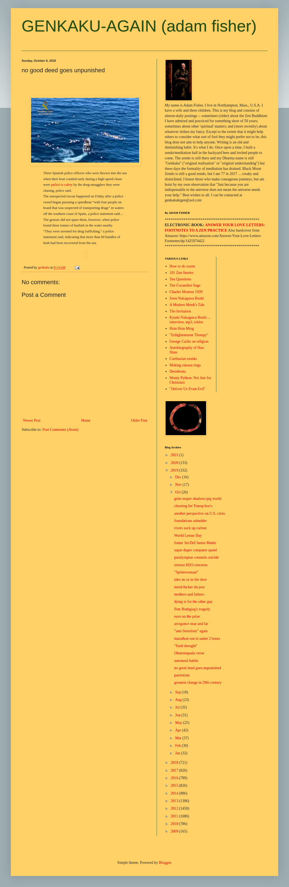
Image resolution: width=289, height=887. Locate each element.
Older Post (139, 420)
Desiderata (178, 371)
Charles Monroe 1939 (186, 292)
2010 (175, 824)
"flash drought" (185, 646)
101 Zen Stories (182, 273)
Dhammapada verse (189, 653)
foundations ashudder (190, 521)
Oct (178, 492)
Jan (178, 753)
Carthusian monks (183, 359)
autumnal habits (186, 661)
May (179, 723)
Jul (177, 707)
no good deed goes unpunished (197, 668)
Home (85, 420)
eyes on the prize (187, 616)
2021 (175, 455)
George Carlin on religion (189, 341)
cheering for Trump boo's (193, 506)
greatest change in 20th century (197, 682)
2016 (175, 778)
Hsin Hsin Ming (182, 328)
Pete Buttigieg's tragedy (192, 609)
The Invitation (180, 311)
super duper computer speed (195, 550)
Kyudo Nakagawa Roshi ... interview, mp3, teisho (190, 319)
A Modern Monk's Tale (187, 305)
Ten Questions (180, 279)
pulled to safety (62, 185)
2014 (175, 793)
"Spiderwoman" (186, 572)
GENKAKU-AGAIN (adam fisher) (139, 26)
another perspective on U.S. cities (199, 513)
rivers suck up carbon (190, 528)
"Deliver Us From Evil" (188, 389)
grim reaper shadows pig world (197, 499)
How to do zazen (182, 266)
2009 (175, 831)
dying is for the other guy (193, 602)
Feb (178, 746)
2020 (175, 463)
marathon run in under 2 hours (197, 639)
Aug (179, 700)
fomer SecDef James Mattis (195, 543)
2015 (175, 785)
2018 (175, 763)
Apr (178, 730)
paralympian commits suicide (196, 557)
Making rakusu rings (185, 365)
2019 (175, 470)
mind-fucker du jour (189, 587)
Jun (178, 715)
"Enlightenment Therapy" (189, 335)
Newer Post (32, 420)
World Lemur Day (188, 536)
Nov (179, 485)
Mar (178, 738)
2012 (175, 808)
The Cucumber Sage (185, 285)
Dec (178, 477)
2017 (175, 770)
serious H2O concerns (191, 565)
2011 (175, 816)
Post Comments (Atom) (60, 430)
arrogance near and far (191, 624)
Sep (178, 692)
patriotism (182, 675)
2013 (175, 801)
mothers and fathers (189, 594)
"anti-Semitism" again (191, 631)
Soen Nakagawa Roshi (187, 298)
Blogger (165, 863)
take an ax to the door (190, 579)
